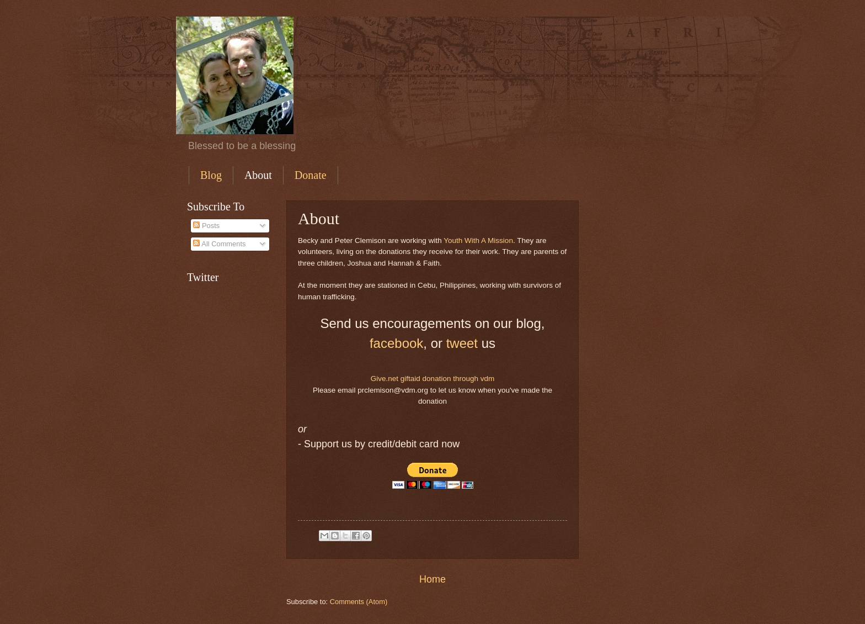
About (258, 175)
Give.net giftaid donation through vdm (433, 378)
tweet (462, 343)
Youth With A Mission (478, 240)
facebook (396, 343)
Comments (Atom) (358, 601)
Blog (211, 175)
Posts (206, 225)
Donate (311, 175)
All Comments (219, 244)
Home (432, 579)
